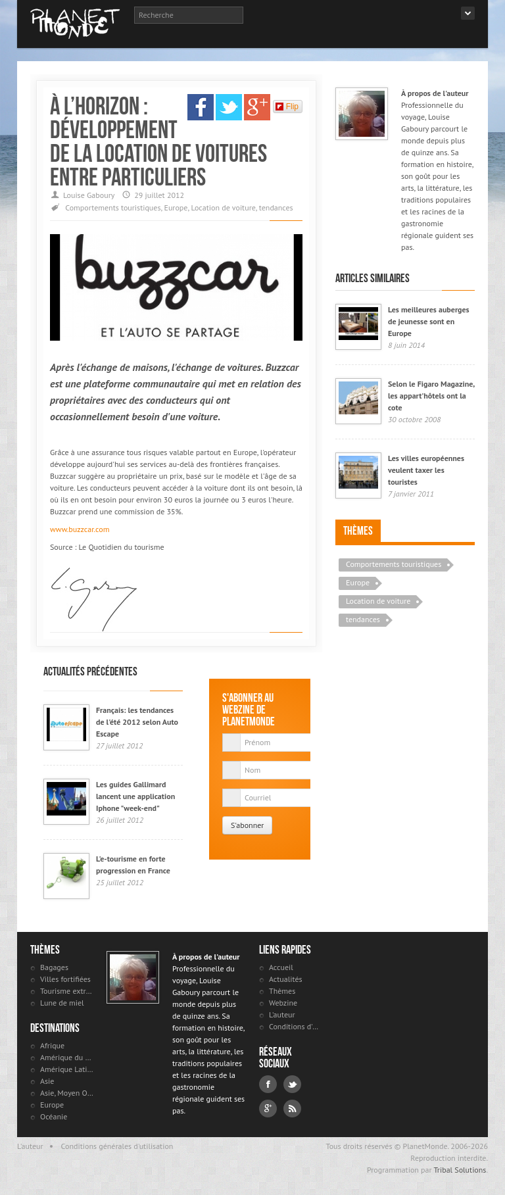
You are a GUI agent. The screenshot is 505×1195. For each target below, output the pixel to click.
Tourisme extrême (66, 991)
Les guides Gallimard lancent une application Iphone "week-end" (135, 796)
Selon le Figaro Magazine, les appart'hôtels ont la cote (431, 395)
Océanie (53, 1116)
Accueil (281, 967)
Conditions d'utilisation (295, 1026)
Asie (47, 1081)
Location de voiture (223, 207)
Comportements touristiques (112, 207)
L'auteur (282, 1014)
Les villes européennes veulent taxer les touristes (426, 470)
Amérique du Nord (66, 1057)
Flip (287, 106)
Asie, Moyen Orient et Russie (66, 1093)
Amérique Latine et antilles (66, 1069)
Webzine (283, 1003)
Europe (175, 207)
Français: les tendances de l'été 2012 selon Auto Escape (137, 722)
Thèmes (358, 530)
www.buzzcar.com (79, 529)
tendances (276, 207)
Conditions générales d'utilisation (117, 1146)
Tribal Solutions (459, 1170)
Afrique (52, 1045)
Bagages (54, 967)
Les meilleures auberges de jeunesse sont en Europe (428, 321)
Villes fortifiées (65, 979)
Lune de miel (62, 1003)
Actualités (285, 979)
